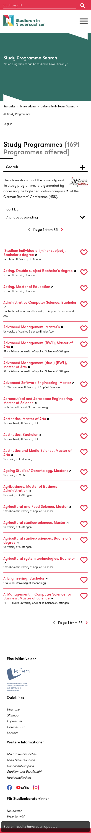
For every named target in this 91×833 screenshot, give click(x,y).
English (7, 124)
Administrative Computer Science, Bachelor (39, 303)
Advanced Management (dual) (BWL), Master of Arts (35, 365)
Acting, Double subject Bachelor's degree (38, 271)
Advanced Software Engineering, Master (37, 383)
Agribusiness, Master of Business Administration (30, 488)
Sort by (12, 209)
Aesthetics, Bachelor (20, 435)
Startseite (9, 106)
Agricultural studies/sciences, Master (34, 523)
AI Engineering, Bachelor (23, 578)
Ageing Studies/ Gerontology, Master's (35, 471)
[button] (45, 167)
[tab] (45, 167)
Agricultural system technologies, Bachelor (39, 558)
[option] (45, 67)
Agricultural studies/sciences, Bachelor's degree (37, 540)
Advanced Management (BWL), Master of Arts (38, 345)
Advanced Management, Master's (31, 327)
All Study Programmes (16, 114)
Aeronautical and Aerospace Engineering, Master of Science (38, 401)
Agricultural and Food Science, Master (35, 507)
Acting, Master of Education (26, 287)
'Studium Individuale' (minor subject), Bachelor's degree (34, 253)
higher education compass (45, 191)
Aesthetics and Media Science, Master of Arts (37, 453)
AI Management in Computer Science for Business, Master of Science (37, 596)
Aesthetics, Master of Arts (24, 419)
